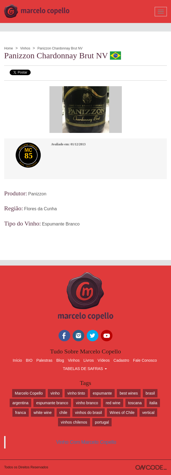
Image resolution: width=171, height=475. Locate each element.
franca (20, 412)
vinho (55, 393)
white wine (43, 412)
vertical (148, 412)
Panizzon (37, 193)
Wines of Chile (122, 412)
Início (17, 360)
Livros (88, 360)
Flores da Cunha (40, 208)
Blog (60, 360)
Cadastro (121, 360)
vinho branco (87, 403)
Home (8, 48)
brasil (150, 393)
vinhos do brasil (88, 412)
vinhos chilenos (74, 422)
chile (63, 412)
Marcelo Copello (29, 393)
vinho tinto (76, 393)
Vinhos (25, 48)
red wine (113, 403)
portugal (102, 422)
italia (153, 403)
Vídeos (104, 360)
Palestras (44, 360)
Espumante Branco (61, 224)
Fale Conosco (145, 360)
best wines (129, 393)
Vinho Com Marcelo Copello (86, 442)
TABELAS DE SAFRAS (85, 368)
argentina (20, 403)
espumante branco (52, 403)
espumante (102, 393)
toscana (135, 403)
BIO (29, 360)
